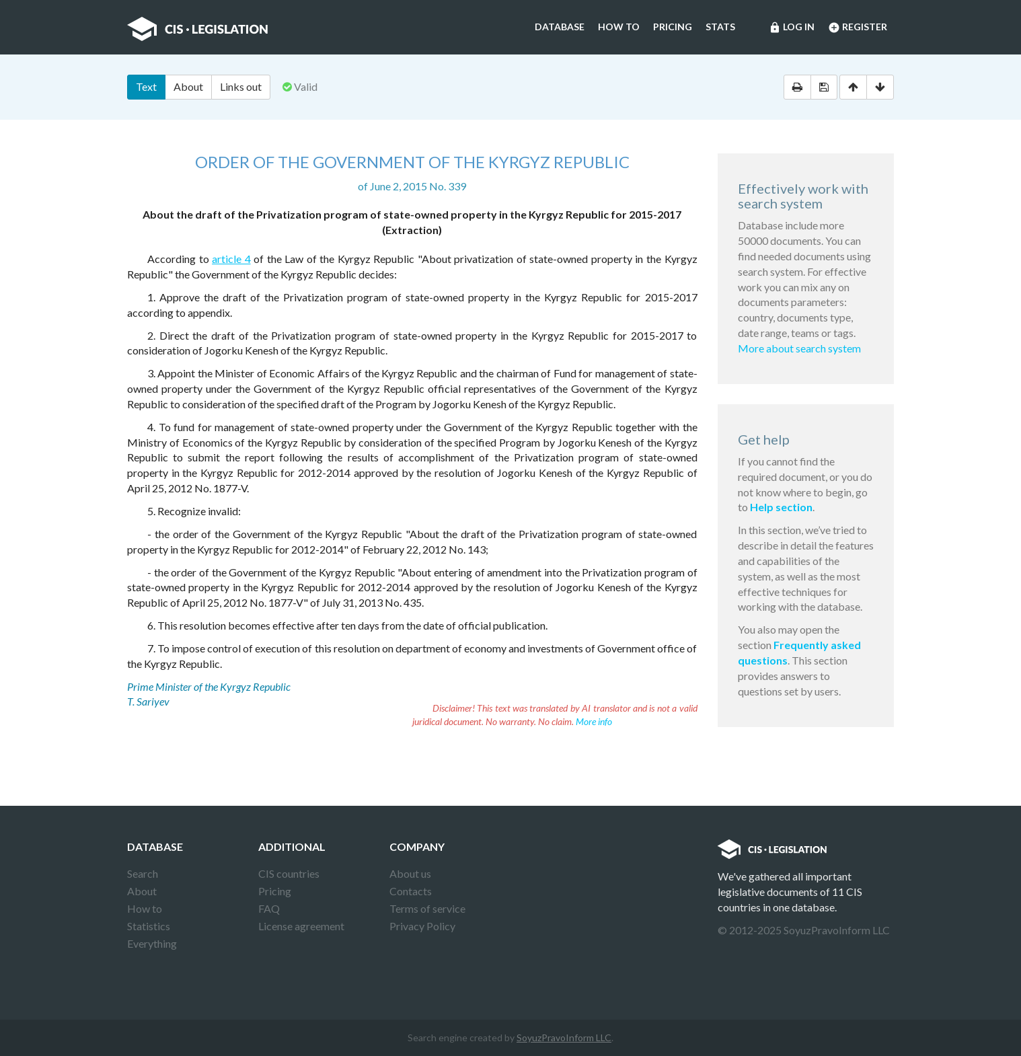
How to (619, 26)
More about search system (799, 348)
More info (594, 721)
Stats (720, 26)
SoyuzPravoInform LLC (564, 1037)
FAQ (269, 908)
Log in (792, 27)
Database (559, 26)
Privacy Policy (422, 925)
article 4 (231, 258)
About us (410, 873)
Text (146, 86)
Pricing (672, 26)
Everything (152, 943)
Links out (241, 86)
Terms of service (427, 908)
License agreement (301, 925)
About (188, 86)
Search (142, 873)
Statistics (148, 925)
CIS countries (288, 873)
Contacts (410, 890)
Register (857, 27)
